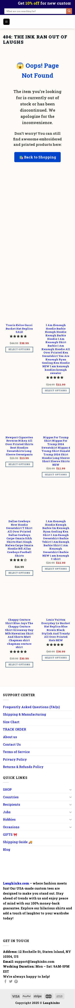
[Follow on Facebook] (5, 982)
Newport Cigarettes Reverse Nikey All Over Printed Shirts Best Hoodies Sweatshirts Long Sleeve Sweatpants (19, 446)
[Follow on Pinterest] (16, 982)
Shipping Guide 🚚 (17, 842)
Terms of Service (16, 752)
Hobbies (9, 819)
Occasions (11, 827)
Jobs (7, 812)
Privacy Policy (15, 759)
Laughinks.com (16, 883)
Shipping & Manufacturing (24, 714)
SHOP (7, 789)
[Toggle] (70, 789)
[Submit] (69, 11)
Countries (11, 797)
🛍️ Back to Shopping (37, 157)
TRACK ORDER (14, 729)
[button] (18, 336)
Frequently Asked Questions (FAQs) (31, 707)
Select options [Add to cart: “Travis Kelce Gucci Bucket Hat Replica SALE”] (19, 349)
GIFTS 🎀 (10, 834)
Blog (6, 849)
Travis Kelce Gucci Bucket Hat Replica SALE (19, 329)
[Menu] (6, 22)
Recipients (11, 804)
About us (10, 737)
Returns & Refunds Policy (23, 767)
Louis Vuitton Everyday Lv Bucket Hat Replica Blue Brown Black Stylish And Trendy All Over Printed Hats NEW (56, 630)
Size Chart (11, 722)
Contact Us (12, 744)
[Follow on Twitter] (11, 982)
